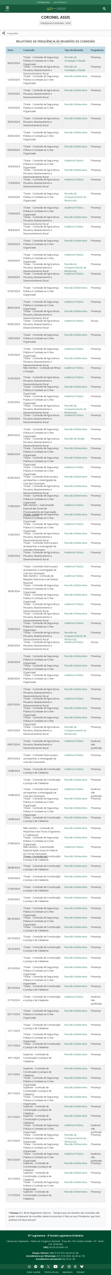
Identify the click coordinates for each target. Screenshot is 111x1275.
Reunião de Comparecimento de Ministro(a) (75, 197)
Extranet (80, 1272)
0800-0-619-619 (57, 1253)
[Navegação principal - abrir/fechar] (7, 8)
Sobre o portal (33, 1272)
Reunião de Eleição (74, 438)
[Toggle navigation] (104, 9)
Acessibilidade (43, 2)
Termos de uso (51, 1272)
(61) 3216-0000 (64, 1256)
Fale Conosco (60, 2)
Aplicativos (68, 1272)
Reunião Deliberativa (75, 76)
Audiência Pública (73, 160)
